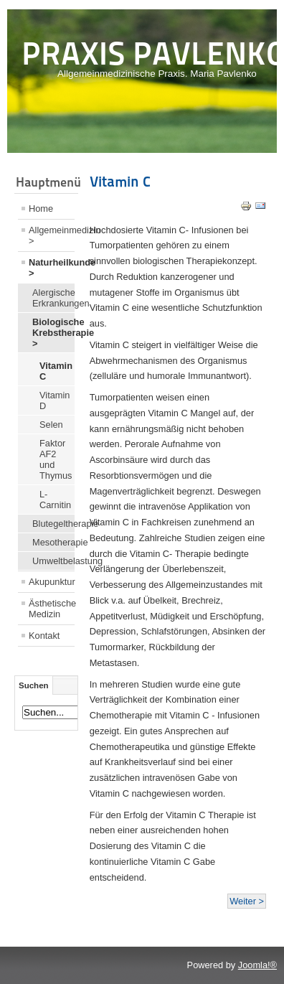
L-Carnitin (55, 499)
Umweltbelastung (53, 561)
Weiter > (246, 901)
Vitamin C (55, 371)
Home (41, 208)
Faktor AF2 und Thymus (55, 459)
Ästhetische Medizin (52, 608)
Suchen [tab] (34, 685)
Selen (51, 424)
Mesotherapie (53, 542)
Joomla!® (257, 965)
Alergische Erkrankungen (53, 298)
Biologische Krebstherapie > (53, 333)
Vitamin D (54, 400)
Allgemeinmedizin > (52, 235)
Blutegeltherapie (53, 523)
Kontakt (44, 635)
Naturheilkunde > (52, 267)
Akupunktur (52, 581)
